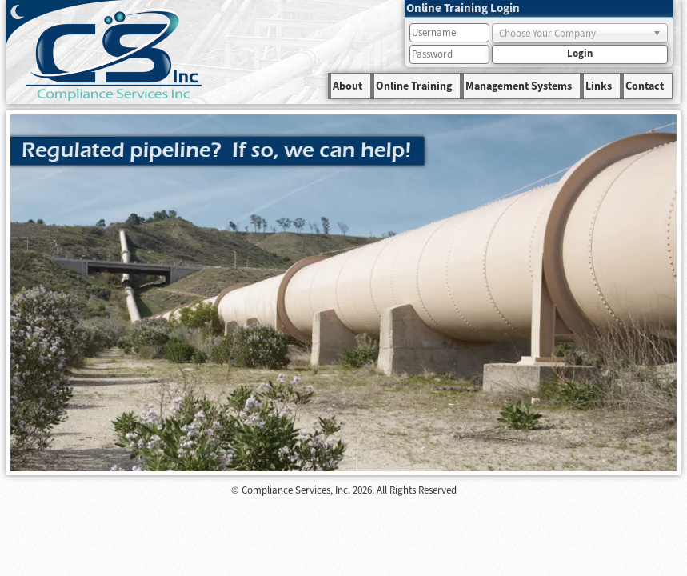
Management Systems (518, 86)
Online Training (414, 86)
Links (598, 86)
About (347, 86)
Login (580, 53)
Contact (644, 86)
